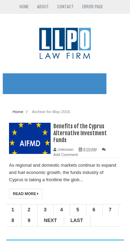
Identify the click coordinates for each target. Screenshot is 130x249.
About (43, 6)
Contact (65, 6)
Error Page (92, 6)
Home (24, 6)
